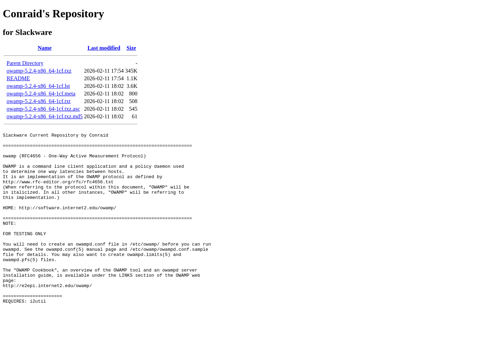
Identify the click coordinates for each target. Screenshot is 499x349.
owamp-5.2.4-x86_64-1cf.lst (38, 86)
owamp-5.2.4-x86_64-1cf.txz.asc (43, 109)
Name (45, 48)
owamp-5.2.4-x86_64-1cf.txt (38, 101)
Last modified (103, 48)
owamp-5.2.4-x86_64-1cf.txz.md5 (45, 116)
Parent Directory (25, 63)
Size (131, 48)
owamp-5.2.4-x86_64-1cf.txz (39, 71)
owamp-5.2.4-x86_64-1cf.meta (41, 94)
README (18, 78)
